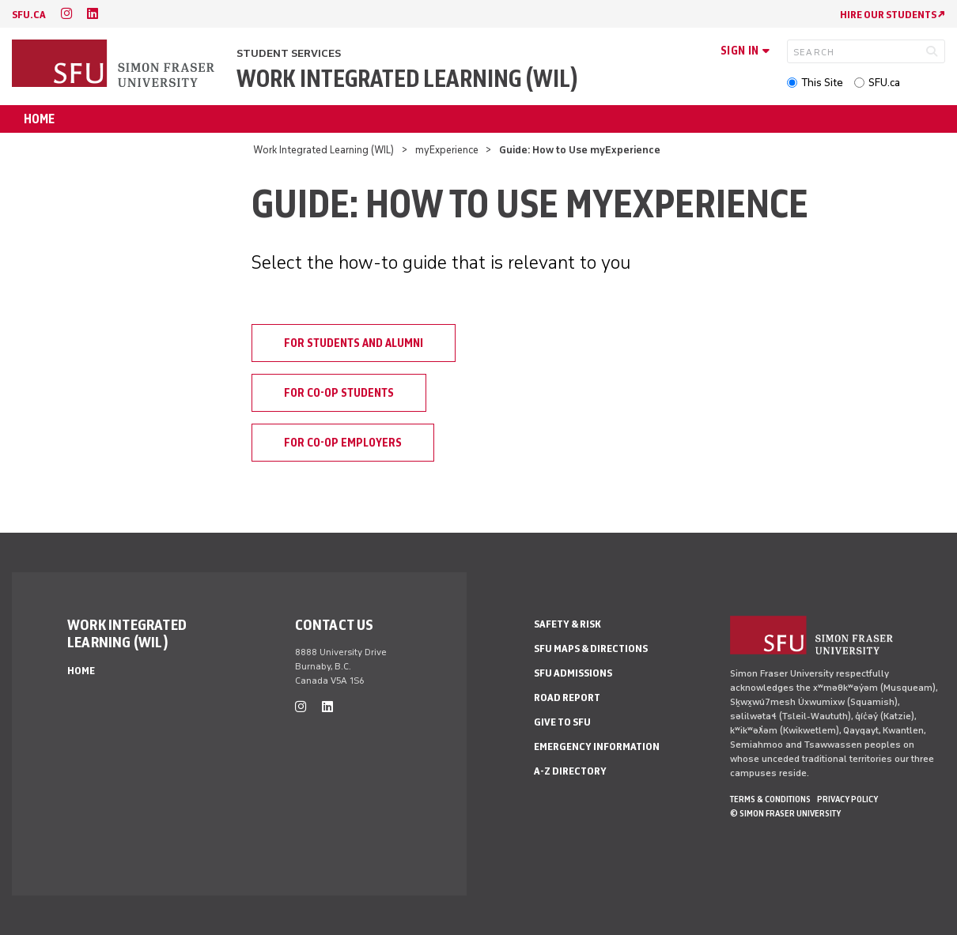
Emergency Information (597, 746)
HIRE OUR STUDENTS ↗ (892, 14)
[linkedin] (92, 13)
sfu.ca (29, 14)
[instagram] (66, 13)
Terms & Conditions (770, 799)
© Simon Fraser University (785, 813)
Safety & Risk (567, 624)
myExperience (446, 150)
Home (39, 118)
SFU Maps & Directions (591, 648)
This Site (822, 82)
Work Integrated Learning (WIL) (407, 78)
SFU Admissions (573, 673)
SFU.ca (884, 82)
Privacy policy (847, 799)
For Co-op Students (339, 393)
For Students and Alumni (353, 343)
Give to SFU (562, 722)
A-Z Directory (570, 771)
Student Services (288, 53)
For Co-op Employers (343, 442)
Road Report (567, 697)
